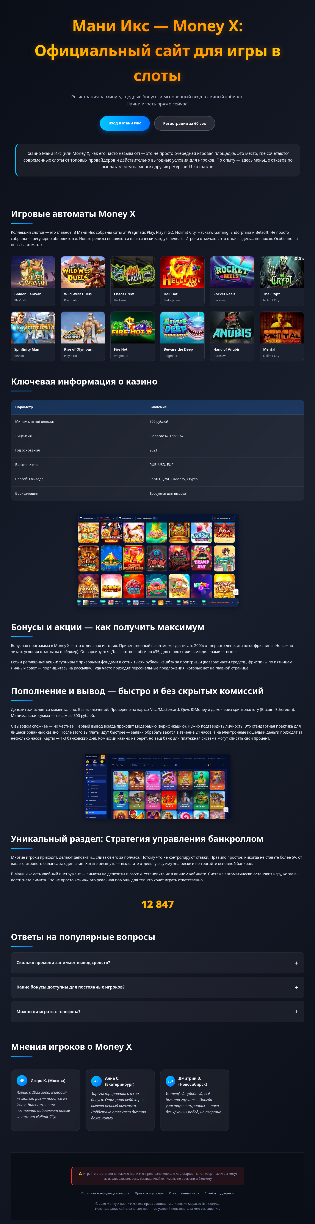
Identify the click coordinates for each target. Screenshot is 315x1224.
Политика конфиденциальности (105, 1193)
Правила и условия (149, 1193)
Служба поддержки (219, 1193)
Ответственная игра (184, 1193)
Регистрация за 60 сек (184, 123)
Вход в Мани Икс (124, 123)
